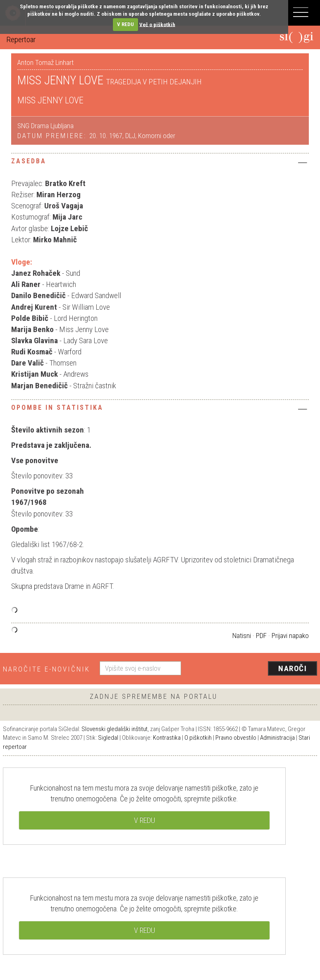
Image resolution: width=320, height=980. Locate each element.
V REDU (125, 24)
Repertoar (21, 39)
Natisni (241, 635)
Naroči (292, 668)
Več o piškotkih (157, 24)
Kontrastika (167, 737)
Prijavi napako (290, 635)
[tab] (160, 163)
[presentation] (252, 669)
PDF (261, 635)
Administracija (277, 737)
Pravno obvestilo (235, 737)
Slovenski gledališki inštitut (114, 729)
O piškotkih (198, 737)
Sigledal (108, 737)
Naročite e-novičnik (46, 669)
